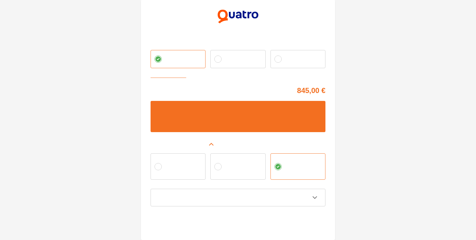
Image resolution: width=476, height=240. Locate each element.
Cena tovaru (161, 89)
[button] (238, 144)
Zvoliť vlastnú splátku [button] (170, 76)
